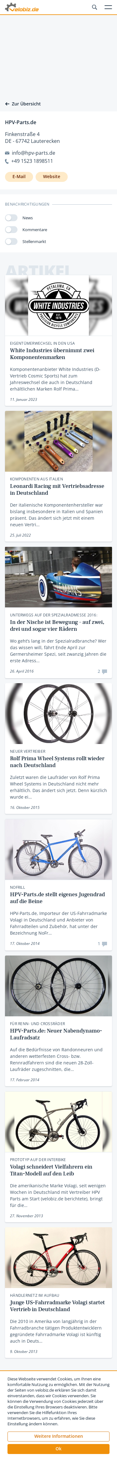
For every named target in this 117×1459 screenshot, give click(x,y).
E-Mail (19, 176)
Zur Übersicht (23, 103)
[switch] (11, 217)
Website (51, 176)
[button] (58, 1449)
